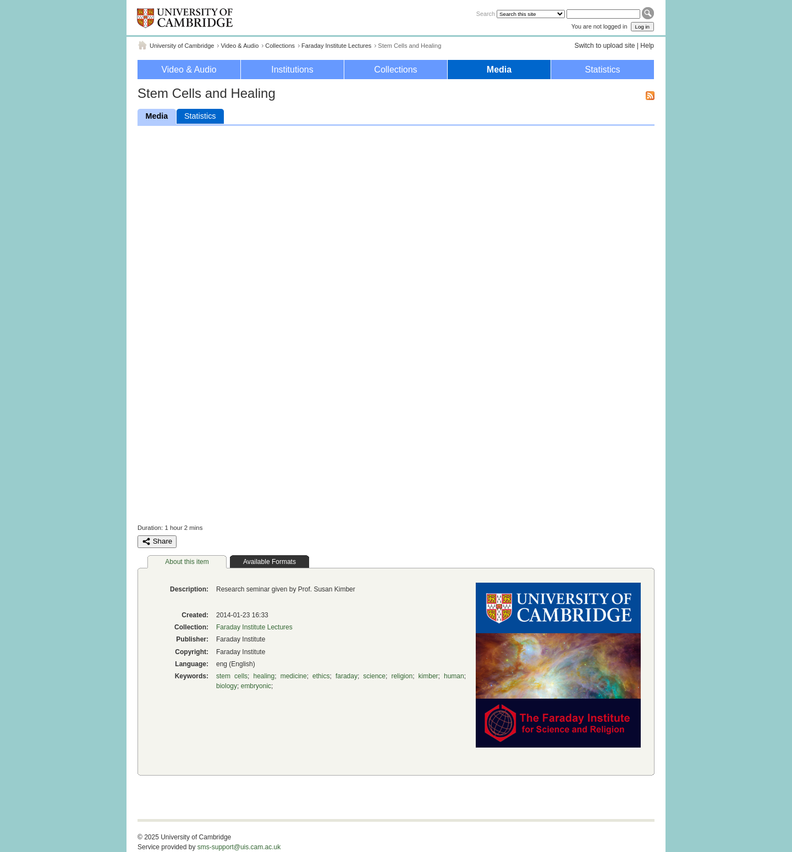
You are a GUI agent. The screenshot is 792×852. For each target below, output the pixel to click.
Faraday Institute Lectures (336, 45)
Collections (280, 45)
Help (647, 45)
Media (499, 69)
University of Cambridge (182, 45)
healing (264, 676)
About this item (186, 562)
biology (226, 686)
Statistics (602, 69)
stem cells (232, 676)
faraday (347, 676)
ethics (320, 676)
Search (485, 13)
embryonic (256, 686)
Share (157, 541)
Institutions (292, 69)
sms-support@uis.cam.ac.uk (239, 847)
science (374, 676)
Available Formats (269, 562)
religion (402, 676)
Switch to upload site (604, 45)
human (454, 676)
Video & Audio (239, 45)
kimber (428, 676)
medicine (293, 676)
